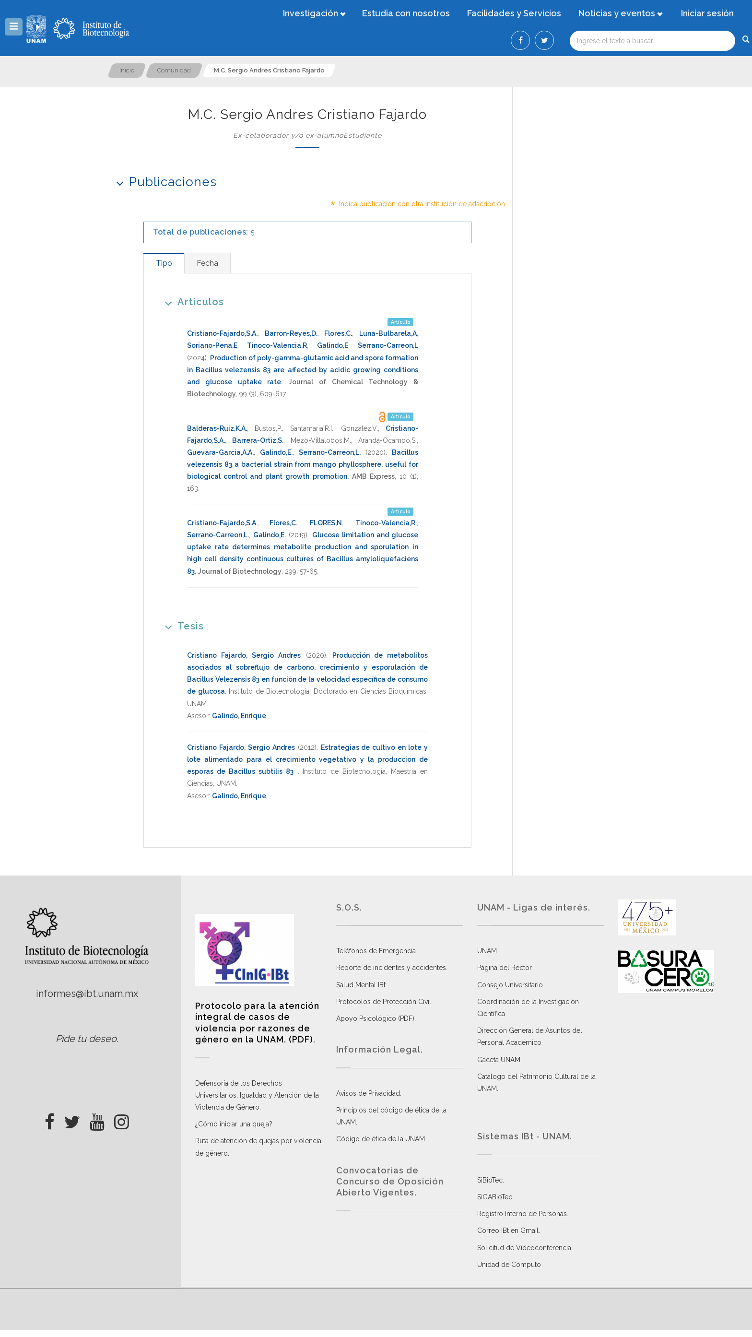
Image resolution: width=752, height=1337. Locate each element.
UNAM (487, 951)
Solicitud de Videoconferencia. (525, 1248)
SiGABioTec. (495, 1197)
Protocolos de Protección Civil (383, 1002)
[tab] (163, 263)
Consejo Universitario (510, 985)
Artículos (191, 301)
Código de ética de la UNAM (380, 1139)
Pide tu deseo (86, 1038)
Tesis (181, 626)
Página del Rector (504, 967)
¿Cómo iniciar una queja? (233, 1124)
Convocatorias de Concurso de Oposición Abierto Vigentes (390, 1181)
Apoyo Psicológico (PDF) (375, 1018)
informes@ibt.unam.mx (87, 993)
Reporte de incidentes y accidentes (391, 967)
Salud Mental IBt (361, 985)
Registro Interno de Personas (522, 1214)
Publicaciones (163, 181)
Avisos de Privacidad (368, 1093)
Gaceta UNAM (498, 1060)
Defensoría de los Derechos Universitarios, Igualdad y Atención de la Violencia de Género (257, 1095)
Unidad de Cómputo (509, 1264)
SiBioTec (490, 1180)
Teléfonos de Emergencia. (376, 951)
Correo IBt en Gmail (508, 1230)
